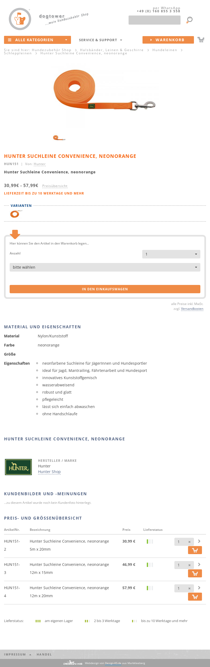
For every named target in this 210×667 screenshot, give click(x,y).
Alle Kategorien (37, 39)
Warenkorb (172, 40)
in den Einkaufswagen (105, 289)
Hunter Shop (49, 471)
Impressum (17, 654)
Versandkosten (192, 308)
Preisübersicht (55, 186)
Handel (44, 654)
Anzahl (15, 253)
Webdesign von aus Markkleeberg (115, 663)
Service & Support (100, 39)
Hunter (40, 164)
